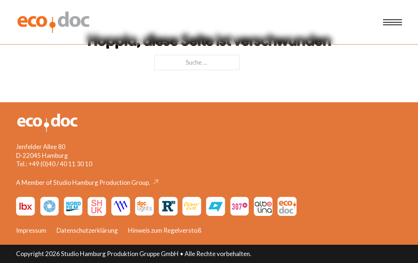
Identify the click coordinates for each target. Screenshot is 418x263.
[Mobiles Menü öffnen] (392, 22)
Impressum (31, 230)
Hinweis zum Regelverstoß (164, 230)
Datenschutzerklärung (87, 230)
